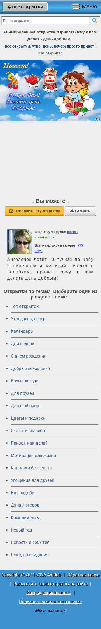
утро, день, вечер (48, 46)
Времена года (25, 381)
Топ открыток (25, 306)
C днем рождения (28, 356)
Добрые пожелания (30, 368)
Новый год (21, 530)
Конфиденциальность (49, 592)
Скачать (80, 211)
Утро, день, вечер (28, 318)
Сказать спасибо (28, 430)
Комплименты (25, 517)
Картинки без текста (31, 467)
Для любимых (25, 405)
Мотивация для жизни (33, 455)
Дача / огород (25, 505)
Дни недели (22, 343)
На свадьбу (22, 492)
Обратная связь (83, 574)
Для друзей (22, 393)
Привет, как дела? (29, 443)
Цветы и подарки (28, 418)
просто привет (80, 46)
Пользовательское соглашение (50, 601)
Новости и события (30, 542)
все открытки (25, 6)
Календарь (22, 331)
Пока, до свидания (29, 554)
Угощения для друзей (32, 480)
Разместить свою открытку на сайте (50, 583)
